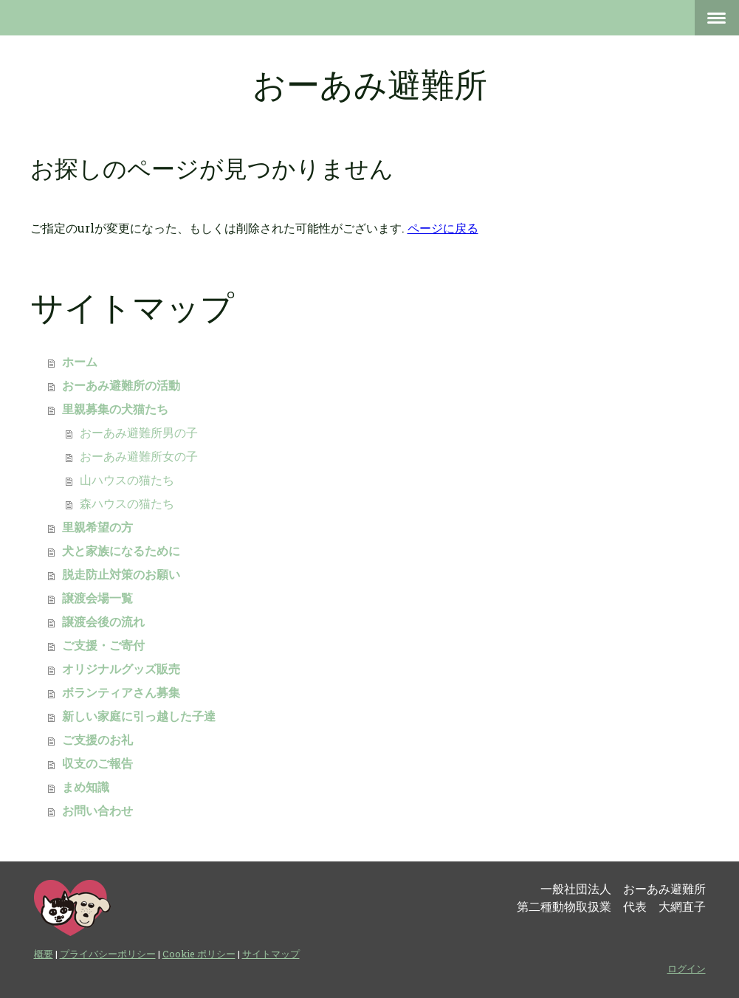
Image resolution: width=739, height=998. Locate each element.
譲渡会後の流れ (103, 622)
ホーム (79, 362)
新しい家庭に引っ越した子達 (139, 716)
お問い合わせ (97, 811)
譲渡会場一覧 (97, 598)
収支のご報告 (97, 763)
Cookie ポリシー (199, 954)
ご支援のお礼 (97, 740)
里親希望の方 (97, 527)
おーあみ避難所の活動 (121, 385)
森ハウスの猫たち (127, 504)
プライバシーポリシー (108, 954)
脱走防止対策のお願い (121, 574)
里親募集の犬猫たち (115, 409)
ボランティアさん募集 (121, 692)
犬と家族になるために (121, 551)
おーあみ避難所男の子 (139, 433)
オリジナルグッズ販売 (121, 669)
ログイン (686, 968)
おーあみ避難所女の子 (139, 456)
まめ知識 (85, 787)
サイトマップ (271, 954)
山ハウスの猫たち (127, 480)
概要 (43, 954)
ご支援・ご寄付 (103, 645)
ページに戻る (443, 227)
